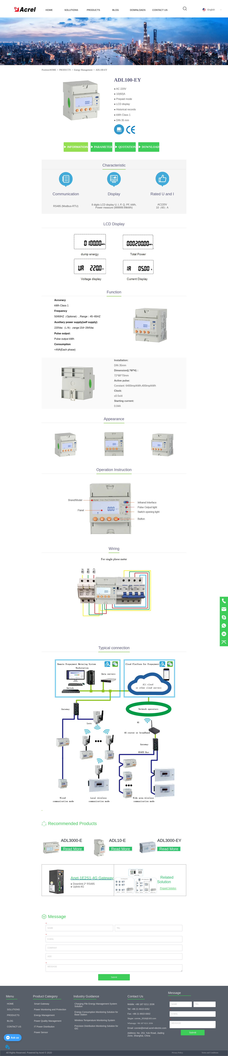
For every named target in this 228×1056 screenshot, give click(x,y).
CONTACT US (160, 10)
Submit (114, 977)
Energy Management (83, 70)
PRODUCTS (93, 10)
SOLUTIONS (71, 10)
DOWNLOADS (138, 10)
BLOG (115, 10)
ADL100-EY (101, 70)
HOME (49, 10)
